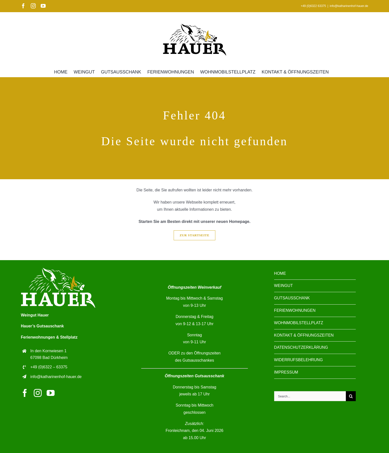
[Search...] (310, 396)
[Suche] (351, 396)
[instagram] (38, 393)
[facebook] (25, 393)
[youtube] (51, 393)
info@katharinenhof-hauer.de (349, 6)
